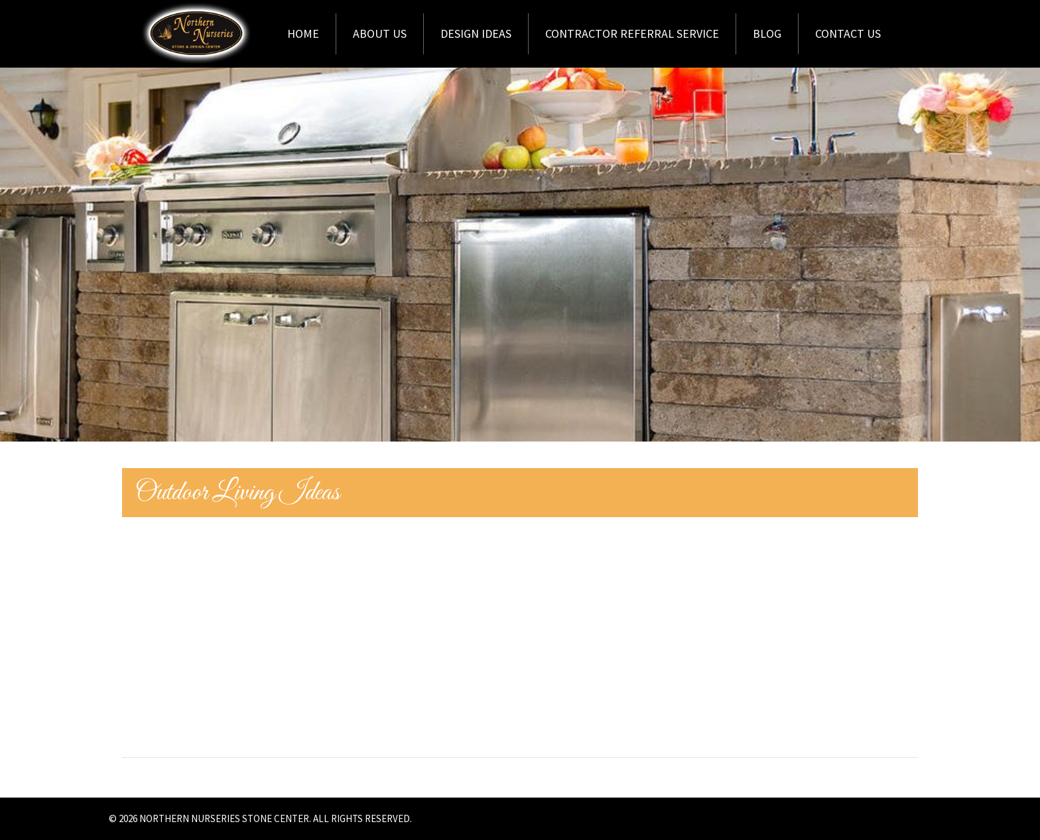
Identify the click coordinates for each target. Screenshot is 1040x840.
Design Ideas (475, 33)
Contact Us (848, 33)
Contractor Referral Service (632, 33)
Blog (767, 33)
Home (303, 33)
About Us (380, 33)
